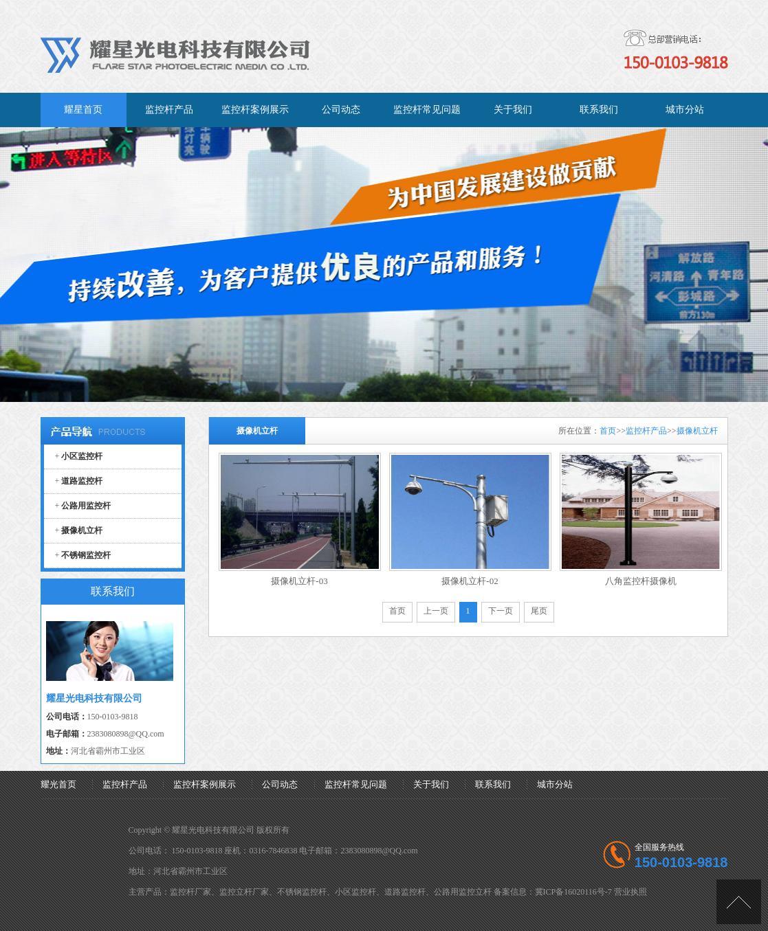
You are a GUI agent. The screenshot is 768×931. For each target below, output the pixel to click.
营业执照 (630, 892)
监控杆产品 (646, 431)
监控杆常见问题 (356, 784)
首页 (608, 431)
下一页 (500, 611)
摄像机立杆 (697, 431)
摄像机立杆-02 (469, 581)
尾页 (539, 611)
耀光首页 (58, 784)
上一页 (436, 611)
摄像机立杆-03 (299, 581)
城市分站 (555, 784)
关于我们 (431, 784)
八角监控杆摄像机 (641, 581)
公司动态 (280, 784)
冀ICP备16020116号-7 (573, 892)
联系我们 (493, 784)
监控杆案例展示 (204, 784)
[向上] (738, 901)
